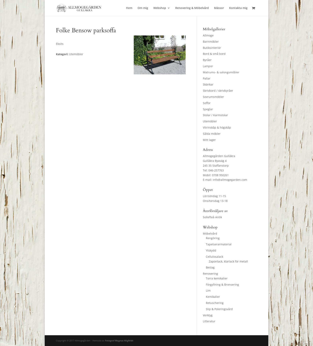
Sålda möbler (212, 134)
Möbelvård (210, 233)
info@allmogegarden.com (230, 180)
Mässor (219, 8)
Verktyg (208, 315)
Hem (129, 8)
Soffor (207, 103)
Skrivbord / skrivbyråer (218, 90)
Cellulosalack (214, 257)
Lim (208, 290)
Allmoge (208, 35)
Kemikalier (213, 297)
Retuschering (215, 303)
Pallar (206, 78)
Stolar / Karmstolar (215, 115)
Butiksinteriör (212, 48)
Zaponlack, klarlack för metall (228, 261)
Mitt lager (209, 140)
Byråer (207, 60)
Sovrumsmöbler (213, 97)
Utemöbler (210, 121)
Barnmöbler (211, 41)
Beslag (210, 267)
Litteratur (209, 321)
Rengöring (213, 238)
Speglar (208, 109)
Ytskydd (211, 250)
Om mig (143, 8)
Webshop (159, 8)
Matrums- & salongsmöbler (221, 72)
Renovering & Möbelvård (192, 8)
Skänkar (208, 84)
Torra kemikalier (217, 278)
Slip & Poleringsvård (219, 309)
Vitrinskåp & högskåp (217, 127)
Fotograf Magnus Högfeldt (119, 340)
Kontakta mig (238, 8)
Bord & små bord (214, 54)
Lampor (208, 66)
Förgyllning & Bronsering (222, 284)
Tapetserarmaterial (219, 244)
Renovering (210, 273)
